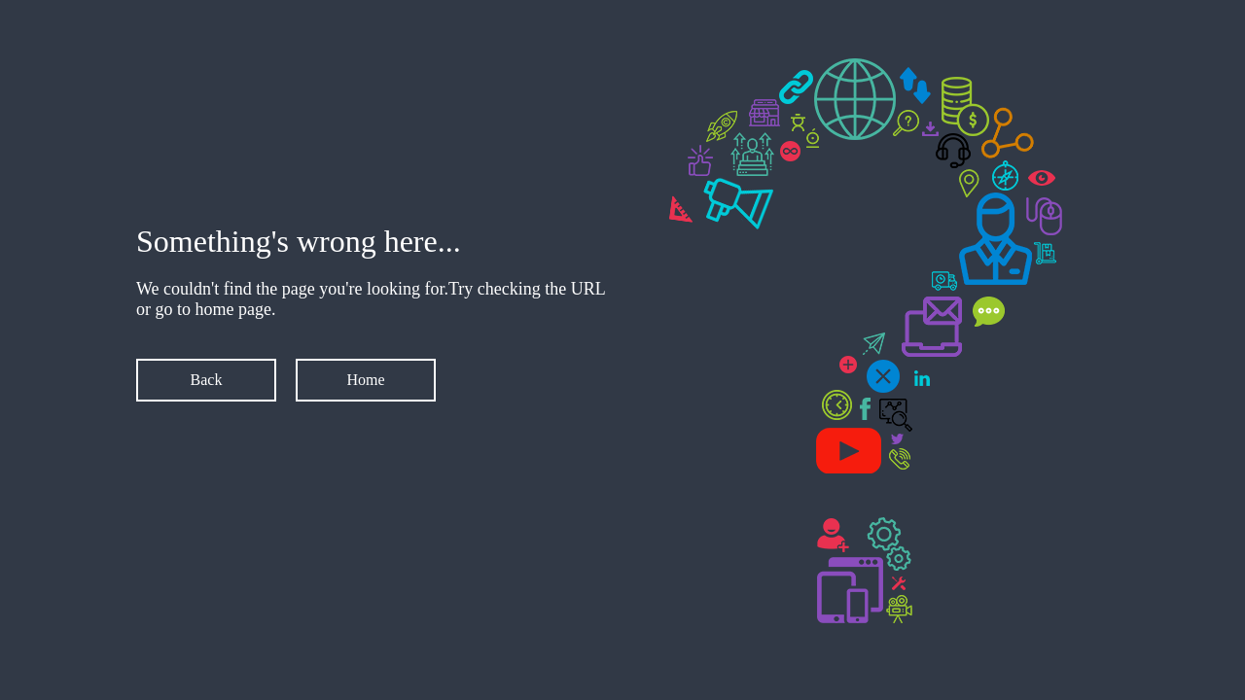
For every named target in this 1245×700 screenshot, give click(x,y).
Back (207, 379)
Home (365, 379)
